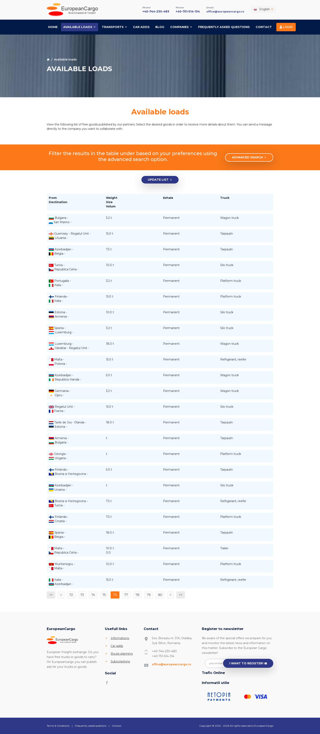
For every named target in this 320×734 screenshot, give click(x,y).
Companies (181, 26)
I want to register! (248, 663)
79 (149, 594)
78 (137, 594)
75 (104, 594)
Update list (160, 179)
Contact (264, 26)
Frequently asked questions (224, 26)
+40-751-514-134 (185, 11)
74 (93, 594)
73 (82, 594)
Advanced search (249, 157)
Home (53, 26)
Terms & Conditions (58, 725)
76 (115, 594)
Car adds (141, 26)
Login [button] (286, 26)
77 (126, 594)
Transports (114, 26)
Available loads (79, 26)
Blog (159, 26)
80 (160, 594)
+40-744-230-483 (152, 11)
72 (71, 594)
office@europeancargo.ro (224, 11)
